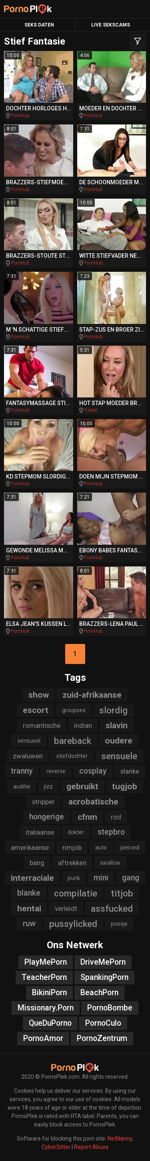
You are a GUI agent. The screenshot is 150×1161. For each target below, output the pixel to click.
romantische (41, 725)
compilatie (75, 893)
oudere (118, 740)
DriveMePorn (103, 962)
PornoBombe (109, 1007)
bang (37, 863)
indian (83, 725)
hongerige (46, 816)
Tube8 (90, 410)
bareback (72, 740)
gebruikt (82, 786)
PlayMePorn (45, 962)
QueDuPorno (50, 1023)
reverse (56, 771)
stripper (43, 802)
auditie (21, 786)
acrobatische (93, 802)
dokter (76, 832)
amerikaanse (30, 847)
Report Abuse (91, 1147)
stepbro (111, 832)
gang (130, 877)
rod (116, 817)
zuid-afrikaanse (92, 695)
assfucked (112, 908)
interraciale (32, 878)
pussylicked (73, 924)
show (38, 695)
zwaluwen (28, 756)
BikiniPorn (49, 992)
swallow (110, 863)
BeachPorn (99, 992)
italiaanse (40, 832)
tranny (22, 771)
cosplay (93, 771)
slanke (129, 771)
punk (74, 878)
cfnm (87, 817)
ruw (29, 923)
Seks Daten (39, 25)
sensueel (29, 740)
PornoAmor (43, 1038)
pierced (129, 847)
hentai (29, 908)
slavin (117, 725)
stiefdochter (72, 756)
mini (101, 877)
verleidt (66, 908)
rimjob (72, 847)
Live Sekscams (110, 25)
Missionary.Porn (46, 1007)
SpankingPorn (104, 977)
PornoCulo (103, 1023)
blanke (28, 893)
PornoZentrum (102, 1038)
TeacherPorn (44, 977)
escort (35, 710)
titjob (122, 893)
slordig (113, 710)
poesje (119, 924)
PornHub (20, 115)
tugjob (124, 786)
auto (101, 847)
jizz (48, 786)
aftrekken (72, 863)
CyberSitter (56, 1147)
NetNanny (120, 1138)
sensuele (119, 756)
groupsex (74, 710)
